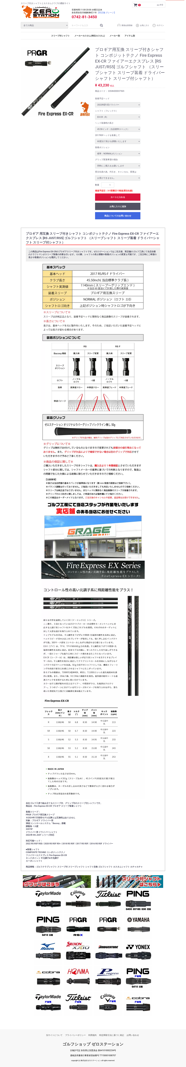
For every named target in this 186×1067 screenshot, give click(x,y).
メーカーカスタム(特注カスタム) (89, 36)
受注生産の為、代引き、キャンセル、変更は (115, 171)
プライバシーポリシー (75, 1035)
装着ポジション (102, 147)
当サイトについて (54, 1035)
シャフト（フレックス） (106, 111)
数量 (97, 185)
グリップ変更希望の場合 (106, 159)
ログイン (158, 25)
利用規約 (92, 1035)
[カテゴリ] (44, 25)
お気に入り (142, 25)
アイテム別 (130, 36)
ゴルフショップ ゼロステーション (93, 1044)
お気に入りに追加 (118, 206)
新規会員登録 (124, 25)
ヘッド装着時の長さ (104, 123)
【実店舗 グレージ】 (106, 12)
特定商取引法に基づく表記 (111, 1035)
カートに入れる (118, 197)
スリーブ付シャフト (60, 36)
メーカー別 (115, 36)
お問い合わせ (133, 1035)
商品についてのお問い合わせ (117, 216)
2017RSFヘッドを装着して (107, 135)
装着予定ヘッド (102, 98)
